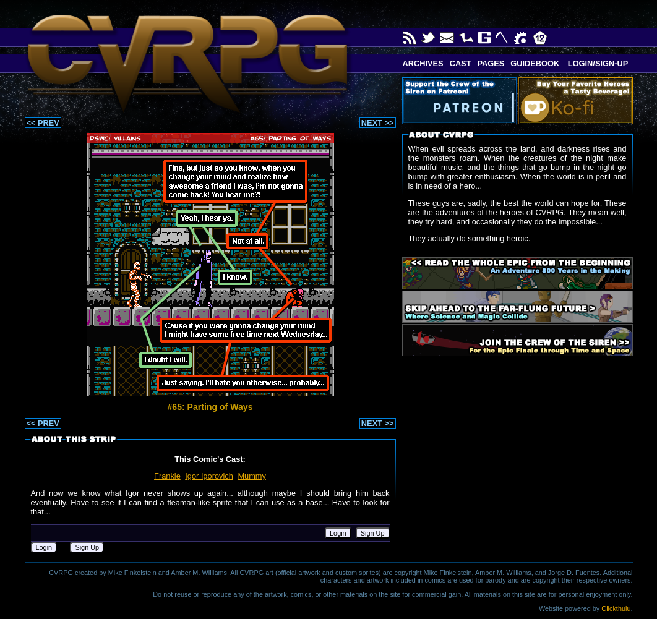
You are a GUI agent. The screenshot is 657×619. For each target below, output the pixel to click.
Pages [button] (490, 63)
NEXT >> (377, 122)
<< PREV (43, 122)
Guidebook (534, 63)
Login (338, 533)
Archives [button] (423, 63)
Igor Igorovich (209, 475)
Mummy (252, 475)
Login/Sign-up (596, 63)
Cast (460, 63)
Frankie (167, 475)
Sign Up (373, 533)
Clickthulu (615, 608)
